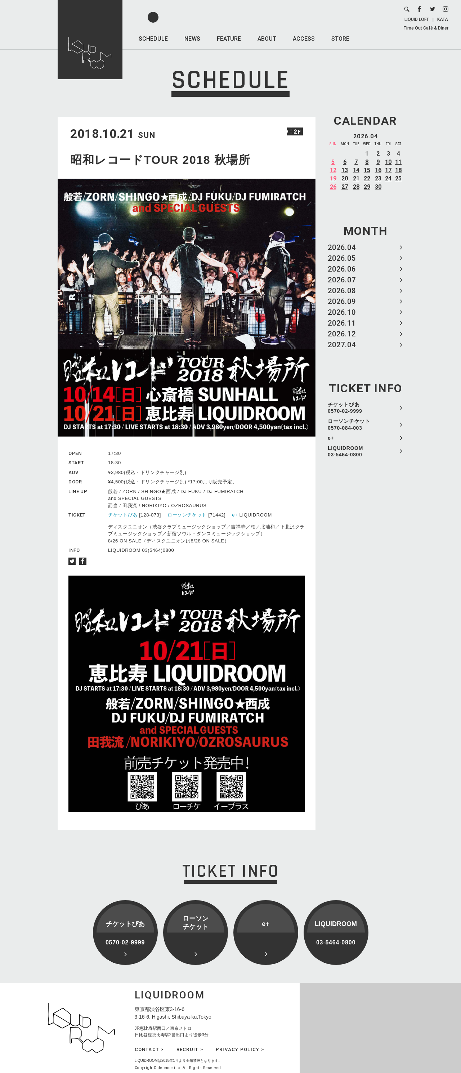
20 (344, 178)
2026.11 (342, 323)
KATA (442, 19)
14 (356, 170)
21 (356, 178)
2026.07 (342, 279)
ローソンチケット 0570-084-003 (349, 424)
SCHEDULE (153, 38)
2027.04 (342, 344)
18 (398, 170)
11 (398, 161)
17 (388, 170)
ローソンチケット (187, 515)
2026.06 (342, 269)
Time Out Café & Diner (426, 28)
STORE (340, 38)
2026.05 (342, 258)
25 (398, 178)
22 (367, 178)
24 (388, 178)
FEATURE (229, 38)
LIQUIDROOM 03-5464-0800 (345, 451)
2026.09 (342, 301)
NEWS (192, 38)
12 (333, 170)
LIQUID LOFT (416, 19)
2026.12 (342, 333)
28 (356, 186)
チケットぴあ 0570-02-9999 (345, 408)
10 (388, 161)
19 (333, 178)
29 (367, 186)
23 (378, 178)
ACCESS (304, 38)
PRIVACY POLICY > (240, 1049)
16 (378, 170)
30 (378, 186)
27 (344, 186)
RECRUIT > (189, 1049)
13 (344, 170)
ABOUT (267, 38)
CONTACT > (149, 1049)
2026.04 (342, 247)
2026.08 (342, 290)
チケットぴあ (123, 515)
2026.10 (342, 312)
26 (333, 186)
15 (367, 170)
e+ (331, 438)
